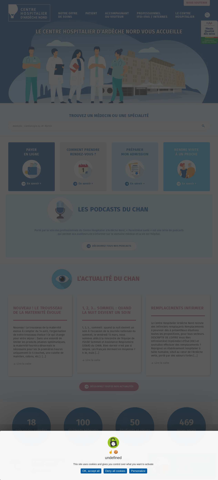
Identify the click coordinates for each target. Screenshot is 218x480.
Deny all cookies (115, 471)
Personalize (138, 471)
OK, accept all (91, 471)
